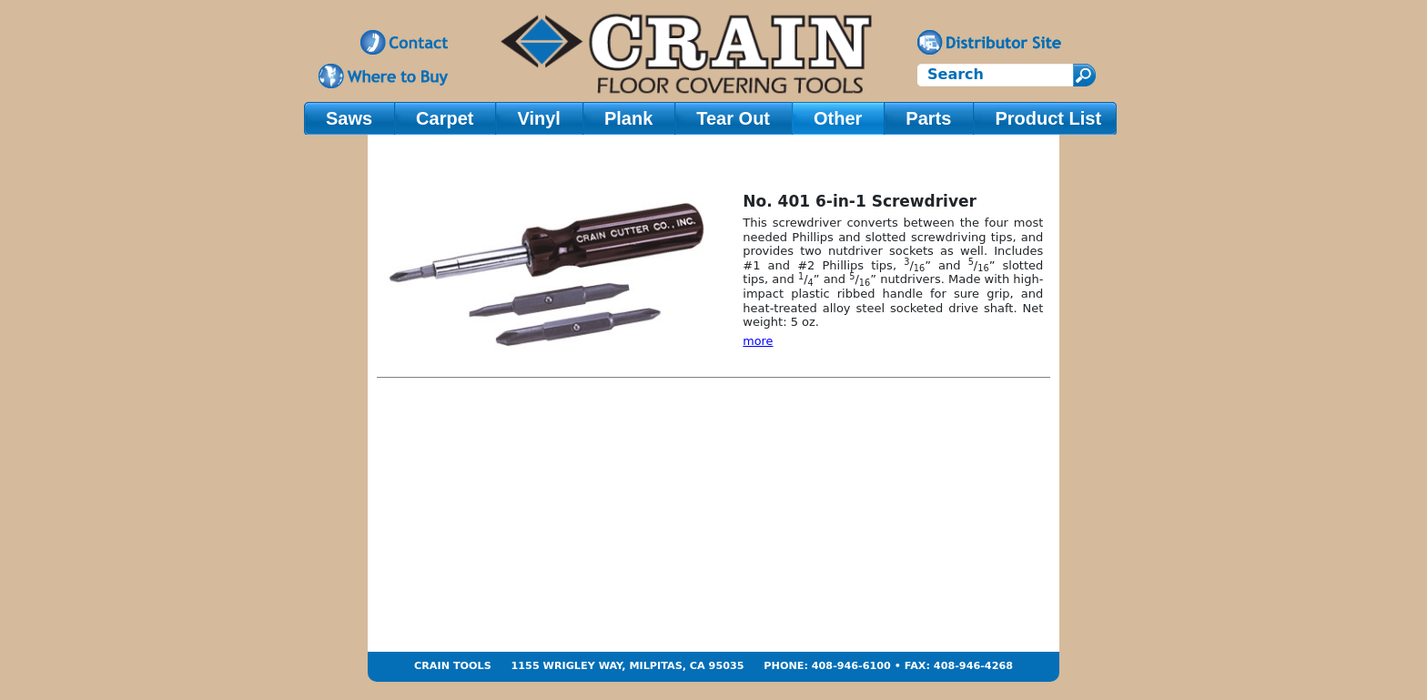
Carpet (444, 118)
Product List (1048, 118)
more (758, 341)
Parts (928, 118)
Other (838, 118)
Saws (349, 118)
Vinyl (538, 118)
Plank (628, 118)
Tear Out (733, 118)
